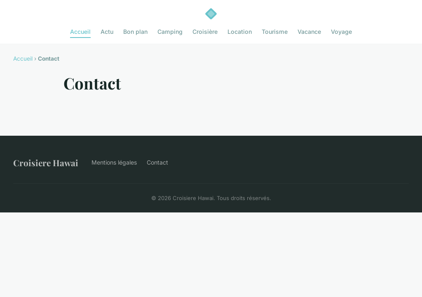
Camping (170, 31)
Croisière (205, 31)
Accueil (80, 31)
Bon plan (135, 31)
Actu (107, 31)
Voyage (341, 31)
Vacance (309, 31)
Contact (157, 162)
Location (239, 31)
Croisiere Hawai (45, 162)
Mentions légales (114, 162)
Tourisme (275, 31)
